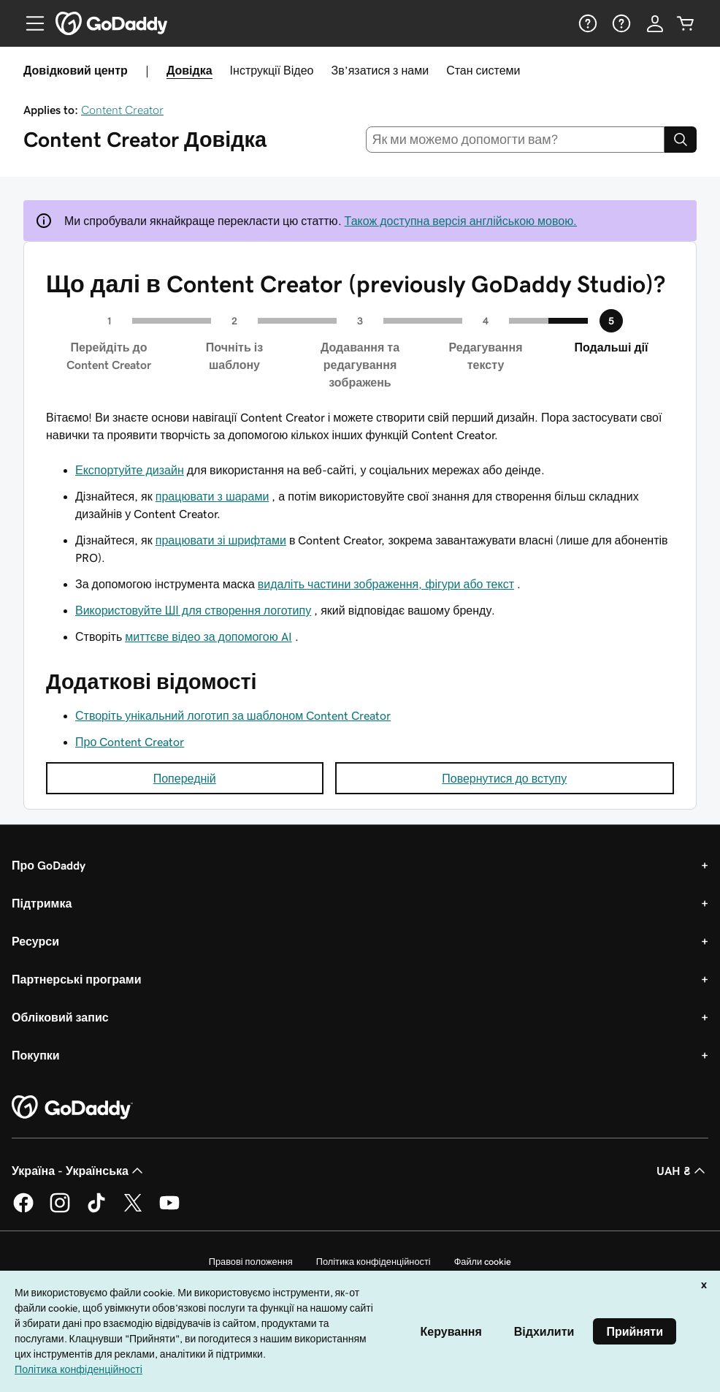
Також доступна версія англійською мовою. (461, 221)
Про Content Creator (129, 742)
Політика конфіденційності (373, 1261)
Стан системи (483, 70)
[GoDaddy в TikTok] (96, 1210)
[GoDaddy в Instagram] (60, 1210)
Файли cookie (483, 1261)
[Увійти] (655, 23)
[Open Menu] (29, 23)
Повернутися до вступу (504, 778)
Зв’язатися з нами (380, 70)
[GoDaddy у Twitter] (133, 1210)
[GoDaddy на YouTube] (169, 1210)
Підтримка (42, 903)
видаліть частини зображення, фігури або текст (386, 584)
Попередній (184, 778)
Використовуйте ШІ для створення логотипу (193, 610)
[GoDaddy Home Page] (72, 1107)
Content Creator (122, 109)
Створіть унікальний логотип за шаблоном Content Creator (233, 715)
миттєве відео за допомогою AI (208, 636)
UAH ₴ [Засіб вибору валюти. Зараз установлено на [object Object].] (682, 1170)
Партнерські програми (77, 979)
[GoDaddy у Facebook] (23, 1210)
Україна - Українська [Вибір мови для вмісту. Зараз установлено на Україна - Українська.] (79, 1170)
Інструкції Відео (272, 70)
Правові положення (251, 1261)
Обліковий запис (60, 1017)
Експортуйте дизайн (129, 470)
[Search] (681, 139)
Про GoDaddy (48, 865)
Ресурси (35, 941)
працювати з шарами (212, 496)
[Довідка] (586, 23)
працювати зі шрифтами (221, 540)
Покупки (36, 1055)
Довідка (189, 70)
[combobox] (515, 139)
